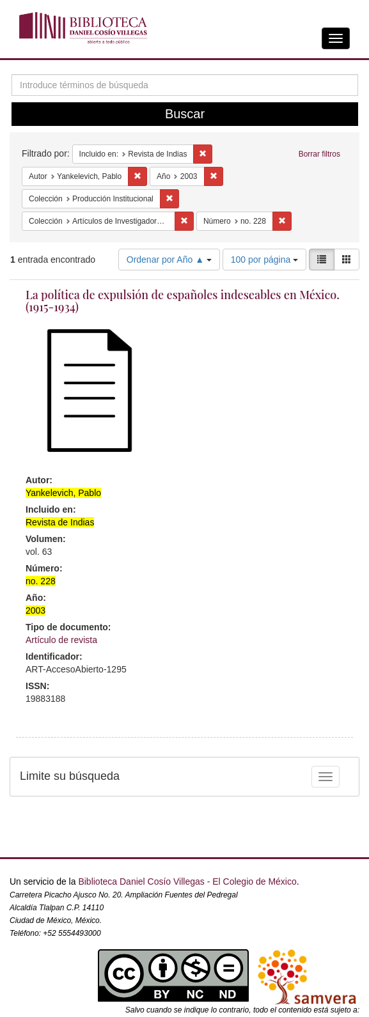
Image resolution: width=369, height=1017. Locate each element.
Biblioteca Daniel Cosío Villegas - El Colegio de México (187, 881)
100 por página (264, 259)
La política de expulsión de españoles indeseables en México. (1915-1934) (183, 301)
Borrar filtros (319, 154)
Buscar (185, 114)
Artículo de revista (61, 640)
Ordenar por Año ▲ (169, 259)
